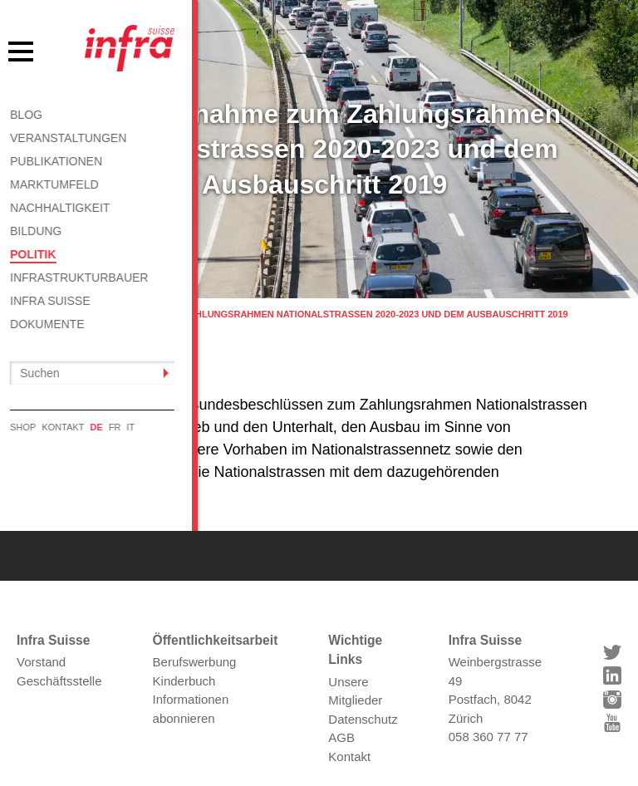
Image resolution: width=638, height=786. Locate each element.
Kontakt (349, 726)
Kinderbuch (184, 650)
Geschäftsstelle (59, 650)
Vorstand (41, 632)
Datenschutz (362, 688)
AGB (341, 707)
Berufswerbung (195, 632)
